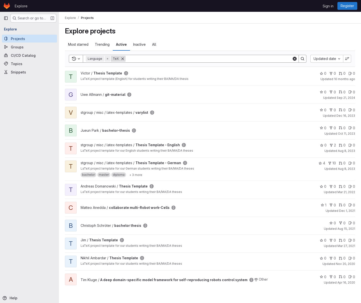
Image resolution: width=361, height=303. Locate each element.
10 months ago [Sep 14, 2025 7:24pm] (344, 79)
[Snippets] (29, 72)
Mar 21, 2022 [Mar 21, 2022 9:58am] (346, 192)
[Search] (209, 59)
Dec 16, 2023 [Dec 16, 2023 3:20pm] (345, 115)
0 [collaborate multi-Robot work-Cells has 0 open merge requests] (342, 205)
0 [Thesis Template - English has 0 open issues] (351, 145)
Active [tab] (121, 44)
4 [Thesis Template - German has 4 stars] (321, 163)
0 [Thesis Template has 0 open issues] (351, 73)
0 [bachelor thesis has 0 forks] (342, 223)
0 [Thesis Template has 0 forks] (332, 73)
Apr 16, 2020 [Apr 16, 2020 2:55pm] (346, 282)
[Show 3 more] (135, 175)
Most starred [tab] (78, 44)
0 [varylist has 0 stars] (323, 110)
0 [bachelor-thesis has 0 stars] (323, 128)
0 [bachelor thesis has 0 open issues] (351, 223)
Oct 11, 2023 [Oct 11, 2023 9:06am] (346, 133)
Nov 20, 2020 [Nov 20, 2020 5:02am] (345, 264)
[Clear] (295, 59)
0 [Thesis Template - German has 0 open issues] (351, 163)
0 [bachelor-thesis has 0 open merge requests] (342, 128)
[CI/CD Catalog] (29, 55)
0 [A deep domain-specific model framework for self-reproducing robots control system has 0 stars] (323, 277)
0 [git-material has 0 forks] (332, 92)
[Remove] (123, 59)
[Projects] (29, 39)
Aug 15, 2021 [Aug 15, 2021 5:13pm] (346, 229)
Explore (21, 6)
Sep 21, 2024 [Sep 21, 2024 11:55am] (346, 98)
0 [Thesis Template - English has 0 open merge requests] (342, 145)
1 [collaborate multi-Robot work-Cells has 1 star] (323, 205)
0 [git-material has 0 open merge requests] (342, 92)
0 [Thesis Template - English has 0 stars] (323, 145)
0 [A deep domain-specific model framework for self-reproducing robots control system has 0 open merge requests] (342, 277)
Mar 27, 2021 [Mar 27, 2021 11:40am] (346, 246)
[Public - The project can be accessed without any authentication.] (126, 73)
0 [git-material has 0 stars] (323, 92)
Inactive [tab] (139, 44)
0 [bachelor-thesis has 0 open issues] (351, 128)
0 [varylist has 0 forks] (332, 110)
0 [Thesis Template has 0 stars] (323, 73)
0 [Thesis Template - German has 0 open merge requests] (342, 163)
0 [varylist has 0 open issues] (351, 110)
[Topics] (29, 64)
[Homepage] (7, 6)
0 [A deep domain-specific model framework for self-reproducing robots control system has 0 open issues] (351, 277)
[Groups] (29, 47)
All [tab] (154, 44)
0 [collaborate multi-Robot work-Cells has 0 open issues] (351, 205)
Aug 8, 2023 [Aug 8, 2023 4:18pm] (346, 151)
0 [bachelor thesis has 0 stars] (332, 223)
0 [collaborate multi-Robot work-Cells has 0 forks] (332, 205)
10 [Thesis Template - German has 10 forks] (332, 163)
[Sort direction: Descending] (347, 59)
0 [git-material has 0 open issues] (351, 92)
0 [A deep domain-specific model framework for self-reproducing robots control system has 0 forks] (332, 277)
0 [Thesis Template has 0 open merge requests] (342, 73)
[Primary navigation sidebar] (6, 18)
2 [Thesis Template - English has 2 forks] (333, 145)
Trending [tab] (102, 44)
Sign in (328, 6)
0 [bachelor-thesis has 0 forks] (332, 128)
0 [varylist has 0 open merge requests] (342, 110)
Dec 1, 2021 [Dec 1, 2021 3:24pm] (347, 211)
